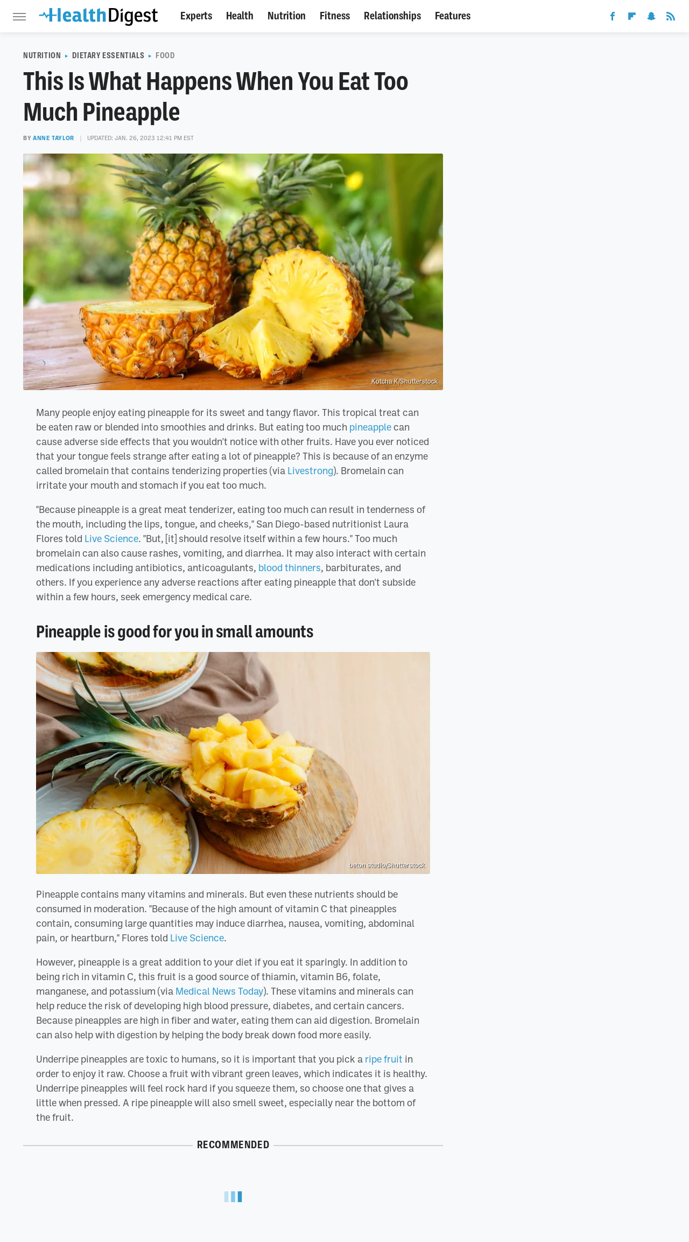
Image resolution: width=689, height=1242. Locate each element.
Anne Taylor (53, 138)
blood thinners (289, 567)
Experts (196, 16)
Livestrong (310, 470)
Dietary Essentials (108, 55)
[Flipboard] (632, 18)
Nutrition (287, 16)
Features (452, 16)
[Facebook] (612, 18)
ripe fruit (384, 1059)
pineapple (370, 427)
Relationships (392, 16)
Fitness (335, 16)
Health (240, 16)
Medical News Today (219, 991)
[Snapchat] (651, 18)
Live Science (111, 538)
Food (165, 55)
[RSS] (670, 18)
